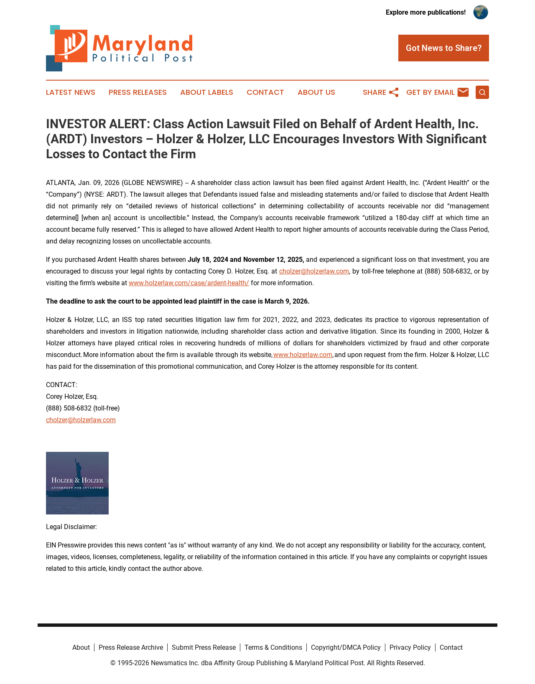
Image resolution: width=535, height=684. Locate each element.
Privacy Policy (410, 647)
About (81, 647)
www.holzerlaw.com (302, 355)
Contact (265, 92)
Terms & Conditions (273, 647)
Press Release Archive (131, 647)
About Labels (206, 92)
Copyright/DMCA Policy (346, 647)
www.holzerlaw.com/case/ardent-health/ (189, 283)
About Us (316, 92)
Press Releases (138, 92)
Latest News (70, 92)
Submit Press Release (204, 647)
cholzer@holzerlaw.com (314, 271)
